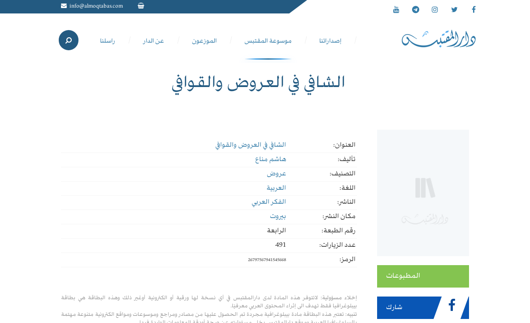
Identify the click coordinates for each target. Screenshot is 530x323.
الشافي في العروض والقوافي (250, 145)
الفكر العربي (269, 202)
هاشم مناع (270, 160)
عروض (276, 174)
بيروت (278, 217)
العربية (276, 188)
